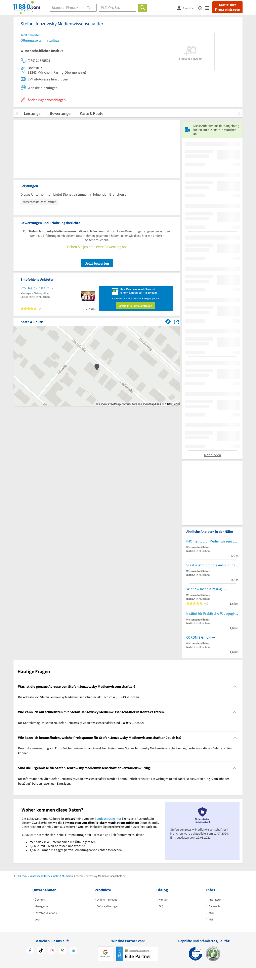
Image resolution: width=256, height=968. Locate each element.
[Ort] (117, 8)
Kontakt (163, 899)
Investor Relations (46, 913)
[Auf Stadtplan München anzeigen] (176, 321)
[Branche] (73, 8)
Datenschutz (216, 906)
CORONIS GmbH (198, 637)
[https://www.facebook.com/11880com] (30, 951)
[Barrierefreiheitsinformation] (201, 8)
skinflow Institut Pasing (204, 589)
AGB (211, 913)
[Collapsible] (234, 686)
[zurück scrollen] (16, 113)
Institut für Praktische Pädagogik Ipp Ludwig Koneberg (212, 613)
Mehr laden (212, 455)
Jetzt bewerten (97, 263)
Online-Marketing (107, 899)
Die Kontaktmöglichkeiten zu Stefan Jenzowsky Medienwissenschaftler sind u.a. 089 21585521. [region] (81, 723)
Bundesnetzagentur (108, 819)
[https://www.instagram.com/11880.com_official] (52, 951)
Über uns (40, 899)
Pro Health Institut (34, 288)
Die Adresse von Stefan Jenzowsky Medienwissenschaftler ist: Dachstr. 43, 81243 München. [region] (79, 697)
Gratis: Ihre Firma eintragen (227, 7)
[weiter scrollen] (239, 113)
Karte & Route (91, 113)
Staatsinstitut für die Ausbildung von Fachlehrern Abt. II (212, 565)
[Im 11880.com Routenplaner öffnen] (168, 321)
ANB (211, 919)
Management (42, 906)
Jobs (38, 919)
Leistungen (33, 113)
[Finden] (142, 8)
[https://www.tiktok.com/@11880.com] (41, 951)
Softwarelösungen (108, 906)
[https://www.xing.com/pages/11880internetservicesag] (63, 951)
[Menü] (208, 8)
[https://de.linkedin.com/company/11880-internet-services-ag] (73, 951)
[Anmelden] (187, 8)
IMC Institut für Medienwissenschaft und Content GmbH (212, 541)
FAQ (161, 906)
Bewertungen (61, 113)
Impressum (215, 899)
